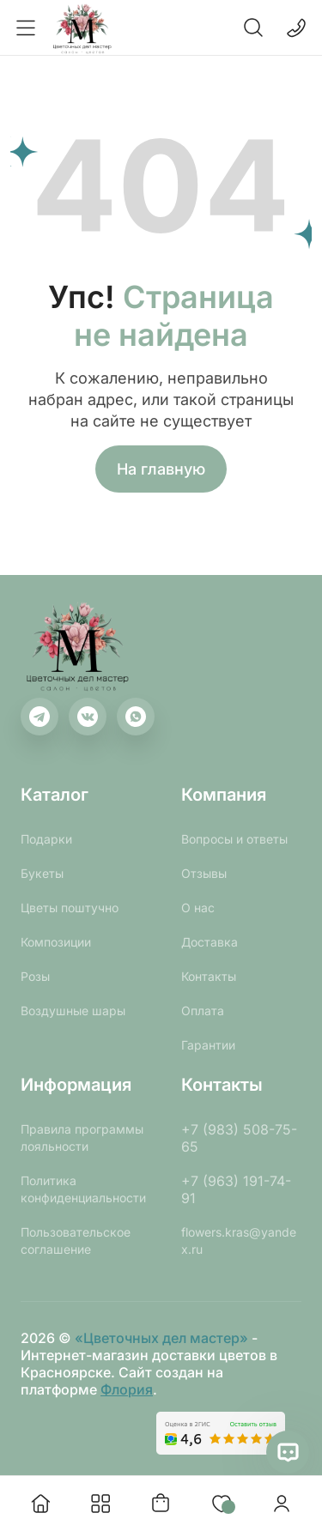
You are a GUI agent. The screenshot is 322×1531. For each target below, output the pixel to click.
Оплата (202, 1010)
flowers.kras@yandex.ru (238, 1240)
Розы (35, 976)
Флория (126, 1389)
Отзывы (204, 873)
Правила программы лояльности (82, 1137)
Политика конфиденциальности (83, 1189)
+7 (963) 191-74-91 (236, 1189)
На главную (161, 469)
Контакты (208, 976)
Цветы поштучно (69, 907)
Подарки (46, 839)
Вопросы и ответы (234, 839)
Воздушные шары (73, 1010)
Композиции (56, 942)
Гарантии (208, 1045)
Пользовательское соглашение (76, 1240)
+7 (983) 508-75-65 (239, 1138)
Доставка (209, 942)
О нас (198, 907)
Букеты (42, 873)
